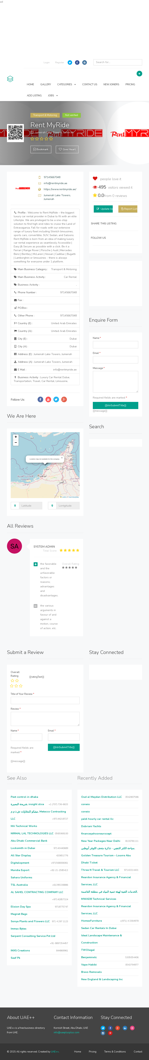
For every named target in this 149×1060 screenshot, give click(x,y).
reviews (119, 196)
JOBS (53, 95)
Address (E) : (43, 354)
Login (47, 62)
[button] (62, 458)
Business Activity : (45, 285)
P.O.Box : (21, 308)
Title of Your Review (22, 694)
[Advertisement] (74, 30)
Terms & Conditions (115, 1051)
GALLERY (45, 84)
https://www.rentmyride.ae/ (60, 189)
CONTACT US (89, 84)
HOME (30, 84)
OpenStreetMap (74, 497)
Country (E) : (45, 323)
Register (59, 62)
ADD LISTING (34, 95)
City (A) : (45, 346)
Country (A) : (45, 331)
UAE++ (55, 1051)
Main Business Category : (45, 269)
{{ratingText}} (36, 677)
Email (97, 353)
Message (99, 368)
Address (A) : (43, 362)
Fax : (18, 300)
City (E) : (45, 339)
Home (77, 1051)
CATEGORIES (66, 84)
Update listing (109, 209)
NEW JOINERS (111, 84)
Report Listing (132, 209)
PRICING (130, 84)
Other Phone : (45, 316)
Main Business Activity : (45, 277)
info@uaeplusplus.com (66, 1032)
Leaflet (63, 497)
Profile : (45, 237)
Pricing (92, 1051)
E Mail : (45, 370)
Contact (138, 1051)
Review (16, 709)
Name (97, 338)
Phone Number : (45, 292)
